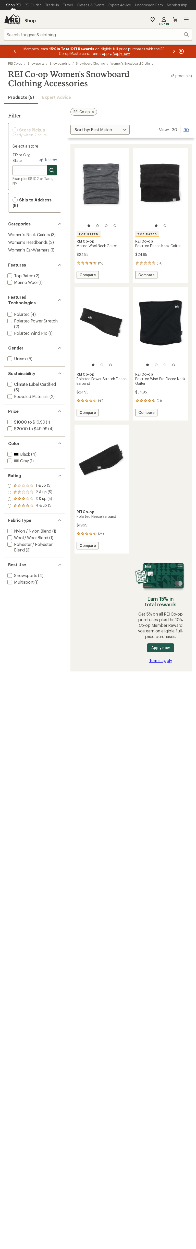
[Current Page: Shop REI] (13, 5)
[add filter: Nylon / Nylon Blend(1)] (28, 531)
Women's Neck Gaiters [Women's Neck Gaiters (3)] (29, 234)
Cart (175, 19)
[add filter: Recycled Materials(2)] (27, 396)
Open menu (186, 19)
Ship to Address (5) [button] (32, 202)
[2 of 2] (165, 226)
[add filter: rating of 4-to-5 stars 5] (30, 486)
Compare (87, 275)
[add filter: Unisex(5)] (16, 358)
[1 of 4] (88, 226)
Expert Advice (56, 97)
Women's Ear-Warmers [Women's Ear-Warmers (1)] (29, 249)
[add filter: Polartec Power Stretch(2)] (31, 320)
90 (186, 129)
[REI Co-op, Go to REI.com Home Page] (12, 19)
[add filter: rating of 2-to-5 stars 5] (30, 499)
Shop (30, 20)
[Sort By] (100, 130)
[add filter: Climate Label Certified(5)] (31, 384)
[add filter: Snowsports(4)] (21, 575)
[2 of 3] (101, 365)
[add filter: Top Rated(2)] (19, 275)
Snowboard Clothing (90, 63)
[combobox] (98, 34)
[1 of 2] (156, 226)
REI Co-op (15, 63)
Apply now (160, 647)
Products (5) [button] (21, 97)
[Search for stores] (52, 170)
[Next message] (174, 51)
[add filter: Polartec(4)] (18, 314)
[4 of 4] (115, 226)
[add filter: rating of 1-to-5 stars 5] (30, 505)
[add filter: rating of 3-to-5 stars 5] (30, 492)
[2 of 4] (97, 226)
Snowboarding (60, 63)
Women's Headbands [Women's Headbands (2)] (28, 242)
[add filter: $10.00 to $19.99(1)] (25, 421)
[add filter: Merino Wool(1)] (22, 282)
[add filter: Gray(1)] (17, 460)
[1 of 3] (93, 365)
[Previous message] (15, 51)
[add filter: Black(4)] (18, 454)
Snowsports (36, 63)
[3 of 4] (106, 226)
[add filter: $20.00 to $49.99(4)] (26, 428)
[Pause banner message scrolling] (180, 51)
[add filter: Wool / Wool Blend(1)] (27, 537)
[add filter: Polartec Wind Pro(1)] (26, 333)
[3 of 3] (110, 365)
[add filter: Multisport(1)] (19, 582)
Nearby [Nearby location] (47, 160)
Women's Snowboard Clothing (132, 63)
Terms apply (160, 660)
